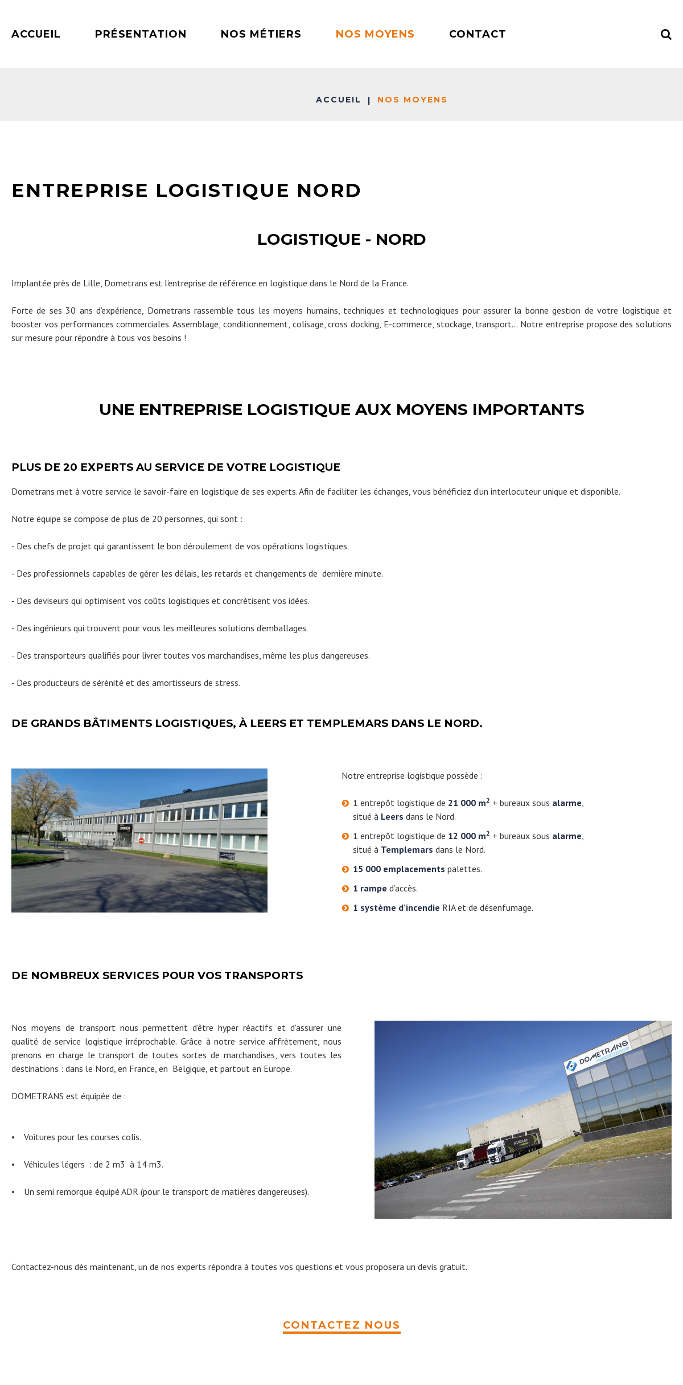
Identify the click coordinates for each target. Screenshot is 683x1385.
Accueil (338, 99)
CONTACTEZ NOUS (342, 1325)
